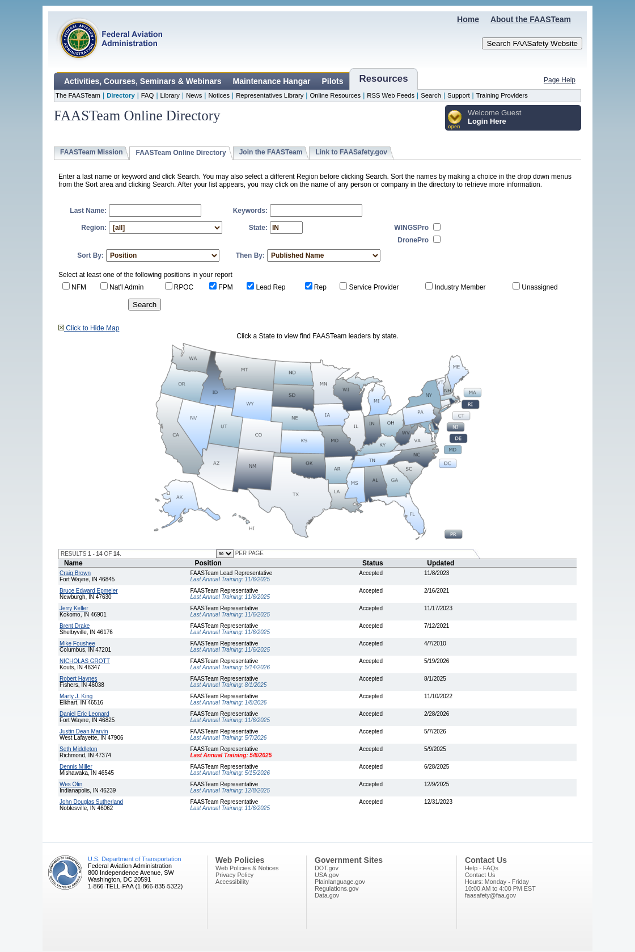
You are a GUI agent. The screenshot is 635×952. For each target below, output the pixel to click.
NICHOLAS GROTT (85, 661)
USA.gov (327, 874)
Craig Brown (75, 573)
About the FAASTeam (530, 19)
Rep (320, 287)
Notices (219, 95)
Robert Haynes (79, 679)
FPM (225, 287)
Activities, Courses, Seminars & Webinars (143, 81)
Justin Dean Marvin (84, 731)
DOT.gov (326, 868)
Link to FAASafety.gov (351, 152)
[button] (455, 120)
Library (170, 95)
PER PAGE (249, 553)
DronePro (413, 240)
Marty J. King (76, 696)
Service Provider (374, 287)
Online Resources (335, 95)
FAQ (147, 95)
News (194, 95)
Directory (121, 95)
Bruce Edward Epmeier (89, 591)
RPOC (184, 287)
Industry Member (459, 287)
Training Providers (502, 95)
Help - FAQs (481, 868)
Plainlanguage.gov (340, 881)
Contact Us (480, 874)
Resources (383, 78)
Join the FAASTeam (271, 152)
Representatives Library (269, 95)
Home (468, 19)
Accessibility (232, 881)
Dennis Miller (76, 767)
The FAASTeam (78, 95)
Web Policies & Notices (246, 868)
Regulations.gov (336, 888)
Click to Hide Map (88, 328)
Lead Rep (270, 287)
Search (431, 95)
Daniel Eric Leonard (84, 714)
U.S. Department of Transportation (134, 858)
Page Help (559, 80)
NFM (78, 287)
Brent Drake (75, 626)
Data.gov (327, 895)
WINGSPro (411, 228)
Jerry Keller (74, 608)
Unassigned (539, 287)
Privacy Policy (234, 874)
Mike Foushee (77, 643)
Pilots (332, 81)
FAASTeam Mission (91, 152)
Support (458, 95)
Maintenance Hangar (272, 81)
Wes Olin (71, 784)
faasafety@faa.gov (490, 895)
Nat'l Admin (126, 287)
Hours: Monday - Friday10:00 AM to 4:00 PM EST (500, 885)
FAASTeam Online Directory (181, 153)
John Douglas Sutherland (91, 802)
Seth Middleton (79, 749)
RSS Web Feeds (390, 95)
